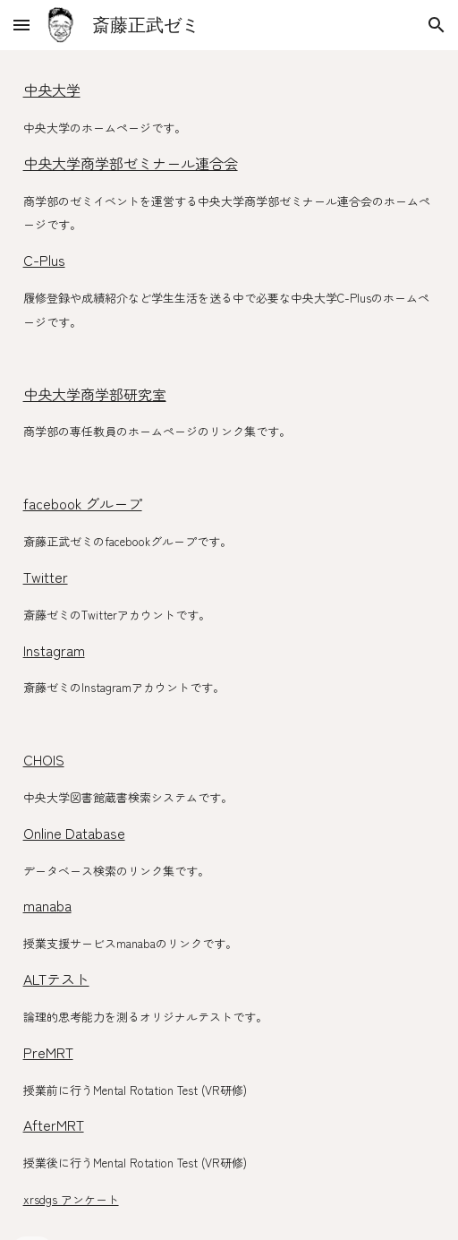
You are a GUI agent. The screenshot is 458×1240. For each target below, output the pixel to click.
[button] (21, 24)
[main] (229, 645)
